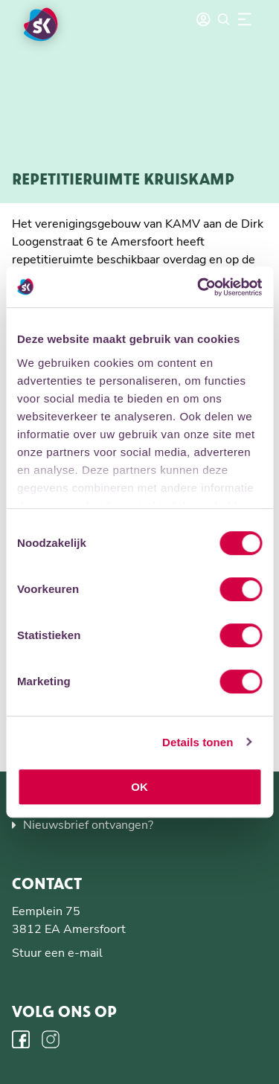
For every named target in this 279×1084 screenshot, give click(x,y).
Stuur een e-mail (57, 953)
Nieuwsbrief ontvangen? (88, 825)
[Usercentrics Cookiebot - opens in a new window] (198, 287)
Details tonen (197, 742)
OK (139, 786)
